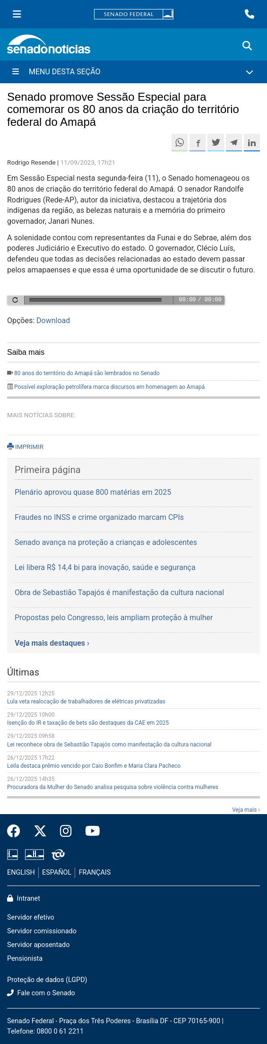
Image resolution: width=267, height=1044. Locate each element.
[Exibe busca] (247, 46)
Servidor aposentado (38, 945)
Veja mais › (246, 810)
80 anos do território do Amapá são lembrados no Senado (87, 373)
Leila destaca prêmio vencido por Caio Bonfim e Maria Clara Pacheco (94, 766)
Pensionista (25, 959)
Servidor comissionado (42, 931)
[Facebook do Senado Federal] (17, 832)
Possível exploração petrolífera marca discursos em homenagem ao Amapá (109, 387)
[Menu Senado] (17, 14)
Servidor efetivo (30, 917)
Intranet (23, 899)
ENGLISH (21, 873)
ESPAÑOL (56, 873)
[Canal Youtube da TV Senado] (89, 832)
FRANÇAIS (95, 873)
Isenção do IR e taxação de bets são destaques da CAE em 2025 (88, 722)
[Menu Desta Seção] (133, 72)
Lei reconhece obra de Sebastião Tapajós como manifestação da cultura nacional (109, 744)
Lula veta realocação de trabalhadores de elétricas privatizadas (86, 701)
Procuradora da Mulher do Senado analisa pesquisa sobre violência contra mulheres (112, 787)
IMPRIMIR (25, 446)
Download (53, 320)
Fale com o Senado (41, 993)
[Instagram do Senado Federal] (65, 832)
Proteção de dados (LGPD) (47, 980)
